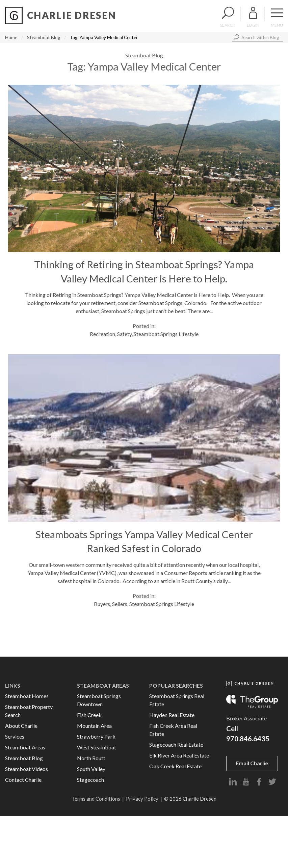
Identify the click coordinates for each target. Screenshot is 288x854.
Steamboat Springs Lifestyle (166, 334)
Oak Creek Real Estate (175, 766)
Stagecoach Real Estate (176, 744)
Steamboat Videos (26, 769)
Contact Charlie (23, 779)
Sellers (119, 604)
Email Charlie (252, 763)
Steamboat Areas (25, 747)
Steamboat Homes (27, 696)
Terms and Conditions (96, 799)
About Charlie (21, 725)
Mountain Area (94, 725)
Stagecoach (90, 779)
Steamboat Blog (43, 37)
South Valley (91, 769)
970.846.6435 (247, 739)
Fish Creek (89, 715)
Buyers (102, 604)
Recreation (102, 334)
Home (11, 37)
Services (14, 736)
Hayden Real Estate (171, 715)
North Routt (91, 758)
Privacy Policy (142, 799)
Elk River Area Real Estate (179, 755)
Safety (124, 334)
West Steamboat (96, 747)
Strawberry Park (96, 736)
